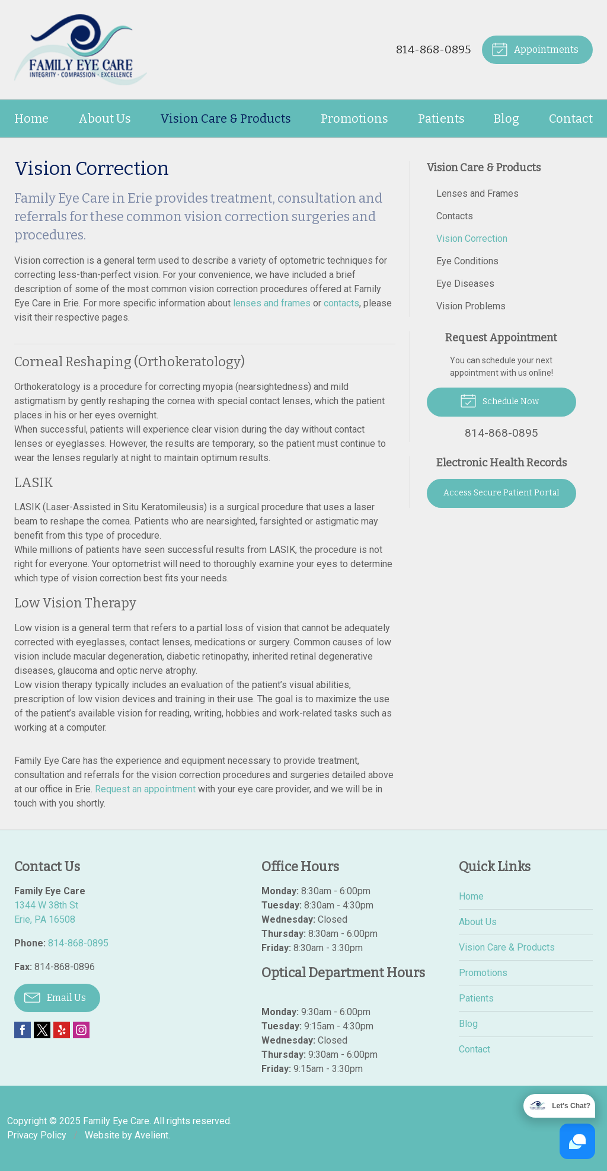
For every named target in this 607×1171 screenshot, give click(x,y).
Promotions (354, 118)
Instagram (81, 1030)
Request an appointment (145, 789)
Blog (506, 118)
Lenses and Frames (477, 193)
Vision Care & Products (225, 118)
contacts (341, 303)
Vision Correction (471, 238)
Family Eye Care (116, 1121)
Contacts (454, 216)
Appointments (535, 48)
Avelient (151, 1135)
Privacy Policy (36, 1135)
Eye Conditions (467, 261)
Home (31, 118)
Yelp (61, 1030)
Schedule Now (499, 400)
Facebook (22, 1030)
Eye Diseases (465, 283)
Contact (571, 118)
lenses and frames (272, 303)
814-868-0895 (432, 49)
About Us (104, 118)
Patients (441, 118)
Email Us (55, 996)
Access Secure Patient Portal (501, 493)
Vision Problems (471, 306)
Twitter (42, 1030)
